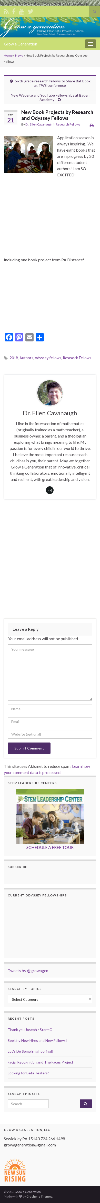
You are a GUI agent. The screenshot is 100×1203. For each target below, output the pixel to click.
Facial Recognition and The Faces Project (40, 1062)
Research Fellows (68, 124)
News (19, 55)
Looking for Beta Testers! (28, 1073)
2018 (14, 358)
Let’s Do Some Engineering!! (30, 1051)
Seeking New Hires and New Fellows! (37, 1040)
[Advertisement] (50, 560)
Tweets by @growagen (28, 970)
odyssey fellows (48, 358)
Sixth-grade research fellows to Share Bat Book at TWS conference (53, 83)
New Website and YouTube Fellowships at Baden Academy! (50, 97)
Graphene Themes (39, 1196)
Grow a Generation (20, 43)
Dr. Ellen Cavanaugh (38, 124)
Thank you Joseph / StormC (30, 1029)
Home (8, 55)
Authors (26, 358)
